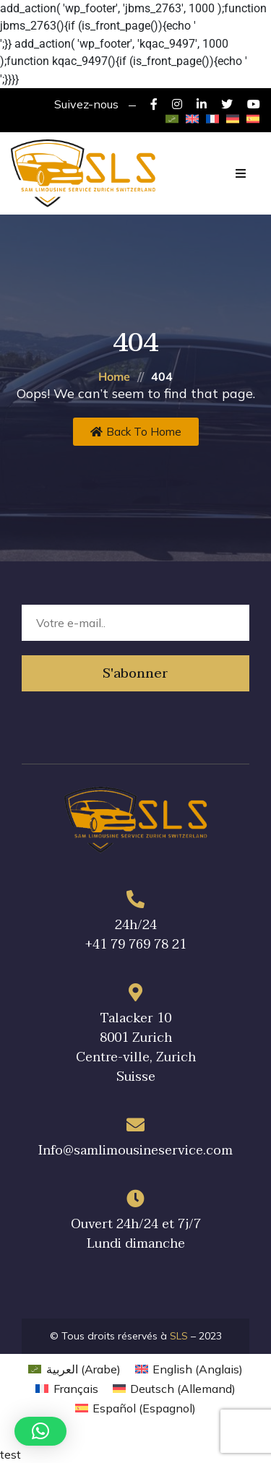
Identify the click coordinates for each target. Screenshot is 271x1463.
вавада (135, 70)
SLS (179, 1335)
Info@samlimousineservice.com (135, 1150)
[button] (40, 1431)
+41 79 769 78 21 (135, 944)
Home (114, 376)
